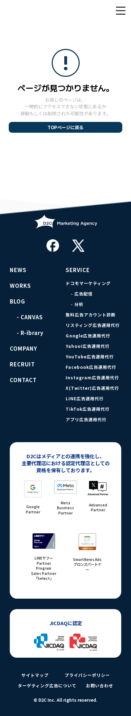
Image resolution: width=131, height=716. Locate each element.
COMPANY (23, 348)
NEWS (18, 270)
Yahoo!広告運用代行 (88, 346)
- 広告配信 (82, 294)
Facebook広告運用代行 (91, 367)
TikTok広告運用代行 (88, 409)
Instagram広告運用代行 (92, 377)
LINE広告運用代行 (85, 398)
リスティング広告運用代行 (93, 325)
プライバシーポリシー (87, 675)
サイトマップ (35, 675)
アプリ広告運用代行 (86, 419)
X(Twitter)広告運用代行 (92, 388)
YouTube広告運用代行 (90, 356)
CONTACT (23, 380)
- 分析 (77, 304)
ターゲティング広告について (47, 685)
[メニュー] (120, 10)
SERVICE (78, 270)
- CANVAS (30, 317)
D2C (40, 10)
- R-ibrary (30, 333)
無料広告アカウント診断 (91, 315)
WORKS (20, 286)
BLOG (17, 301)
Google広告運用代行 (88, 336)
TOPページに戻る (65, 127)
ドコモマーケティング (88, 283)
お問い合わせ (99, 685)
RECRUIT (22, 364)
